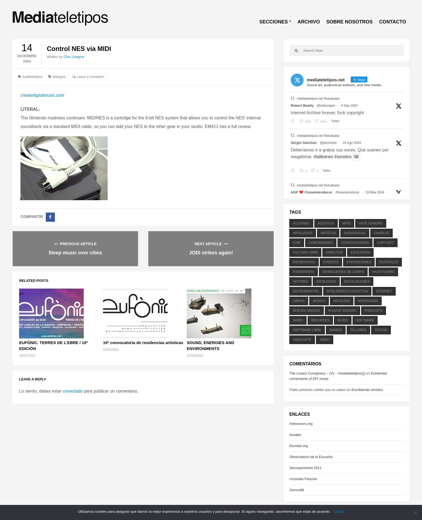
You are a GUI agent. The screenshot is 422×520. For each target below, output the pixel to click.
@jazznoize (328, 143)
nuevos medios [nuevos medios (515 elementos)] (306, 311)
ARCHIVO (309, 22)
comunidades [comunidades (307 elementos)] (321, 243)
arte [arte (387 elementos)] (346, 223)
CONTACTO (392, 22)
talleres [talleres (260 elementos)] (358, 330)
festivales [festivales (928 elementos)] (389, 262)
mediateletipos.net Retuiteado (318, 98)
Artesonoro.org (300, 424)
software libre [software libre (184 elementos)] (307, 330)
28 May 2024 (374, 192)
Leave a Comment (90, 77)
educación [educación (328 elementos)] (360, 252)
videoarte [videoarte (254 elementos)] (302, 340)
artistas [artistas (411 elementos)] (328, 233)
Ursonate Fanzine (303, 479)
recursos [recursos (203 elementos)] (320, 320)
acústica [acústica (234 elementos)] (326, 223)
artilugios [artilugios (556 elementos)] (302, 233)
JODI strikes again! (211, 252)
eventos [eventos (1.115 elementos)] (331, 262)
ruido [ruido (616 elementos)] (342, 320)
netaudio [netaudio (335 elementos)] (341, 301)
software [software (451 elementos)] (365, 320)
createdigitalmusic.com (42, 95)
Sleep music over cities (75, 252)
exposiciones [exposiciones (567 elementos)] (359, 262)
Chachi (338, 511)
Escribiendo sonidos (367, 390)
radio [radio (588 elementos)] (298, 320)
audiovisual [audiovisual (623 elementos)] (355, 233)
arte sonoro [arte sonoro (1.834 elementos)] (370, 223)
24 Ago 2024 (352, 143)
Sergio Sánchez (304, 143)
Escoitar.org (298, 446)
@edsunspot (326, 106)
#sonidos (342, 156)
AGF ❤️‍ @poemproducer (311, 192)
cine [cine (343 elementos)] (297, 243)
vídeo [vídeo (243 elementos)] (324, 340)
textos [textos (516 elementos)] (381, 330)
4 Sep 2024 (349, 106)
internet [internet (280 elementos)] (384, 291)
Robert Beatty (302, 105)
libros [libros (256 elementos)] (299, 301)
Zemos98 (296, 490)
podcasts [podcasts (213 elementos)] (373, 311)
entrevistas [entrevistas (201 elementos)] (304, 262)
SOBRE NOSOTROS (349, 22)
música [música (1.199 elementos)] (319, 301)
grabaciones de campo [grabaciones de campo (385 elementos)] (343, 272)
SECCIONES (273, 22)
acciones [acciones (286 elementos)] (301, 223)
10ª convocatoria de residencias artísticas (143, 342)
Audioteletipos (32, 77)
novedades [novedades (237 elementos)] (368, 301)
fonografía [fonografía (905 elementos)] (303, 272)
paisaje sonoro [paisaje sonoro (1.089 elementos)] (342, 311)
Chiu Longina (74, 57)
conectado (73, 391)
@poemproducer (347, 192)
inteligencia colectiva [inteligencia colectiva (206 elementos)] (347, 291)
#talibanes (323, 156)
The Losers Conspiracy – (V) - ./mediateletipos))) (327, 373)
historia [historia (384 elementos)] (300, 281)
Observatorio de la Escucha (310, 457)
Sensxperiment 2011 (305, 468)
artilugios (58, 77)
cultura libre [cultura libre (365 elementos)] (305, 252)
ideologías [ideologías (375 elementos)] (326, 281)
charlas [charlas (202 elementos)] (381, 233)
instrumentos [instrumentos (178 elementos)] (306, 291)
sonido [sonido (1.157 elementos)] (335, 330)
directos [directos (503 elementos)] (334, 252)
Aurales (295, 435)
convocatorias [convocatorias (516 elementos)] (355, 243)
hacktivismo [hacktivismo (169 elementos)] (383, 272)
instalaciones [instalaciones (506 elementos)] (357, 281)
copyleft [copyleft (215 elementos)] (385, 243)
